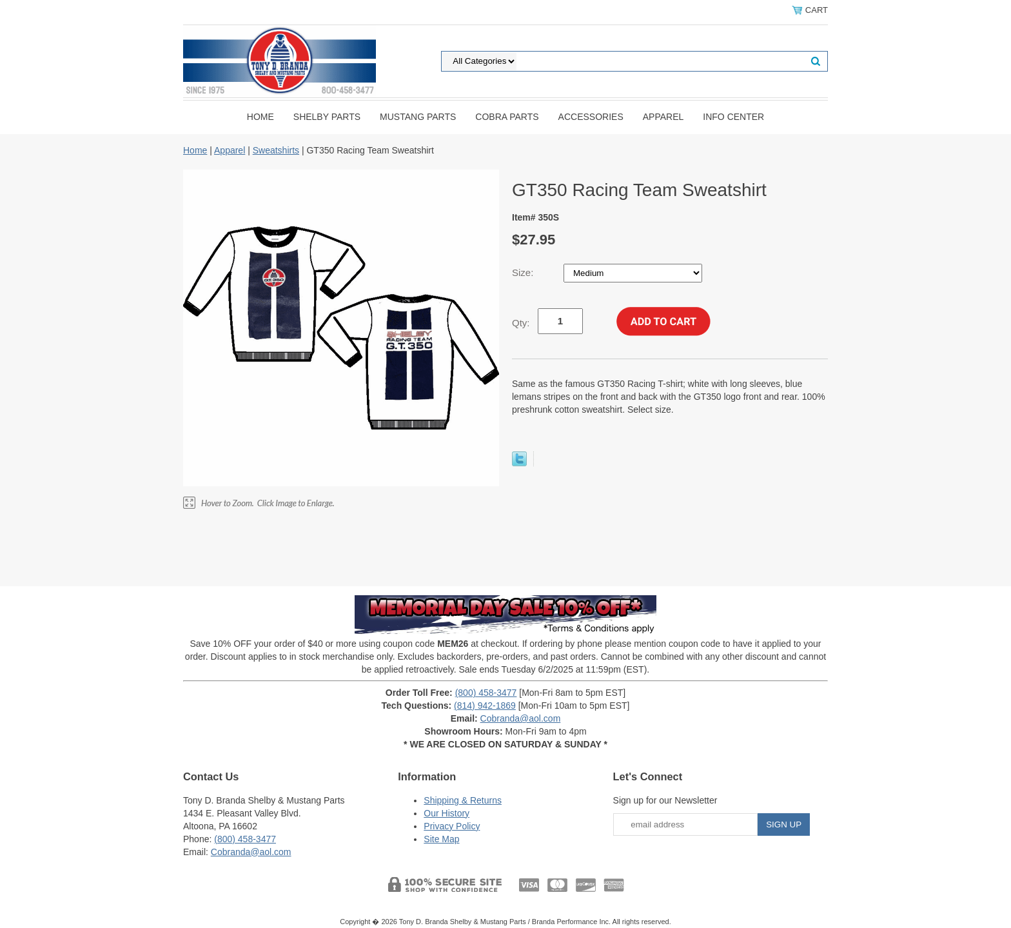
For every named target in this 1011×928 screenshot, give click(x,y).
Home (260, 117)
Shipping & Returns (463, 800)
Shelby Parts (326, 117)
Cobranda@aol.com (520, 718)
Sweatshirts (276, 150)
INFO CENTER (733, 117)
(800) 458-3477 (486, 692)
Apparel (663, 117)
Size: (524, 272)
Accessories (590, 117)
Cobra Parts (506, 117)
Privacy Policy (452, 826)
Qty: (521, 322)
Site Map (441, 839)
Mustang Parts (418, 117)
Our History (446, 813)
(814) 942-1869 (485, 705)
